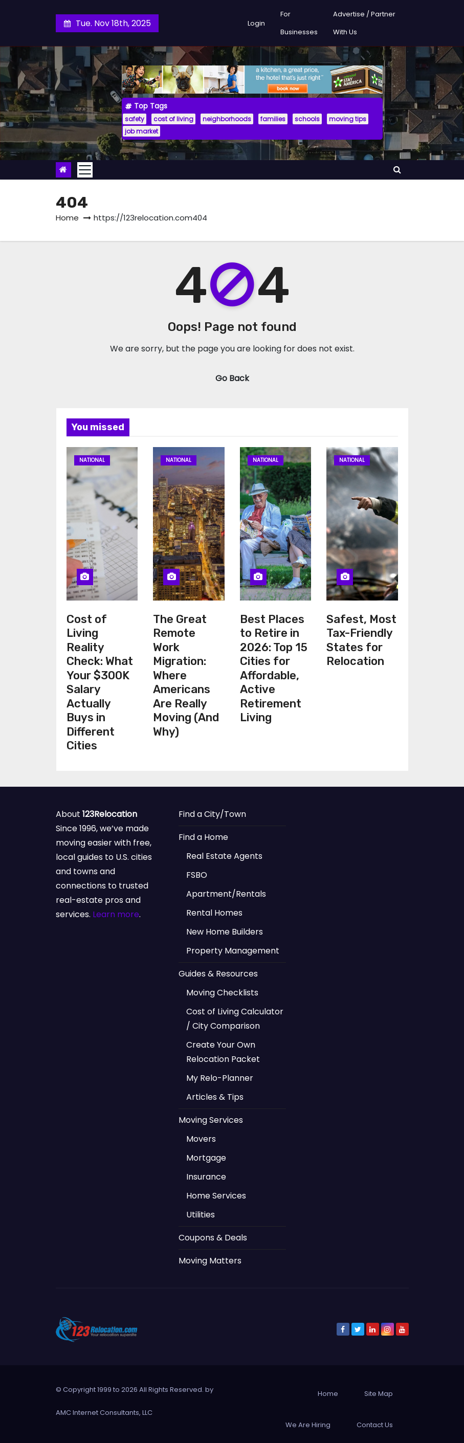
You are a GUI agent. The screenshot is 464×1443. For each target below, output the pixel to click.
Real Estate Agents (224, 856)
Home (67, 217)
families (272, 119)
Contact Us (375, 1425)
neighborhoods (227, 119)
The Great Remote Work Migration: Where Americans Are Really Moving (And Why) (186, 675)
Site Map (378, 1393)
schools (307, 119)
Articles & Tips (215, 1097)
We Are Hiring (307, 1425)
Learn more (116, 914)
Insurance (206, 1177)
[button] (397, 169)
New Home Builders (224, 932)
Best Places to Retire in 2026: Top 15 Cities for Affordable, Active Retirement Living (273, 668)
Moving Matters (210, 1261)
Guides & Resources (218, 974)
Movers (201, 1139)
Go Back (232, 378)
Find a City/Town (212, 814)
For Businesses (299, 23)
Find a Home (203, 837)
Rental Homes (214, 913)
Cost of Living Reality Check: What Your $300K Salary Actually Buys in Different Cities (100, 682)
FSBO (196, 875)
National (92, 460)
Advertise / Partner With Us (364, 23)
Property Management (232, 951)
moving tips (347, 119)
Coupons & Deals (213, 1238)
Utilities (200, 1214)
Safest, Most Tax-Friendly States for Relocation (361, 640)
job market (141, 131)
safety (134, 119)
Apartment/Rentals (226, 894)
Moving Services (211, 1120)
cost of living (173, 119)
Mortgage (206, 1158)
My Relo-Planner (219, 1078)
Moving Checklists (222, 992)
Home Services (216, 1196)
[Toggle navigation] (85, 170)
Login (256, 23)
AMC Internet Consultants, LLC (104, 1412)
